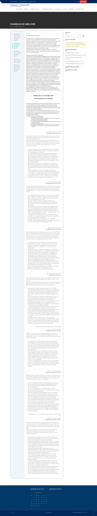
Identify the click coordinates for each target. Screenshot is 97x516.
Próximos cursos (34, 9)
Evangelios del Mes (47, 9)
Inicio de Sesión (80, 9)
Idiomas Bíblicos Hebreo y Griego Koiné (73, 55)
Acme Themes (84, 512)
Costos (65, 9)
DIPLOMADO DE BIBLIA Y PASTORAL (72, 63)
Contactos (58, 9)
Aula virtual (83, 1)
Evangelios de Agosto (69, 52)
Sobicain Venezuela (19, 5)
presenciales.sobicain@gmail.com (27, 1)
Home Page (19, 9)
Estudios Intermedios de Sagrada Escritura (73, 57)
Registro (71, 9)
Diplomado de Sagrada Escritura (72, 61)
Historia (26, 9)
